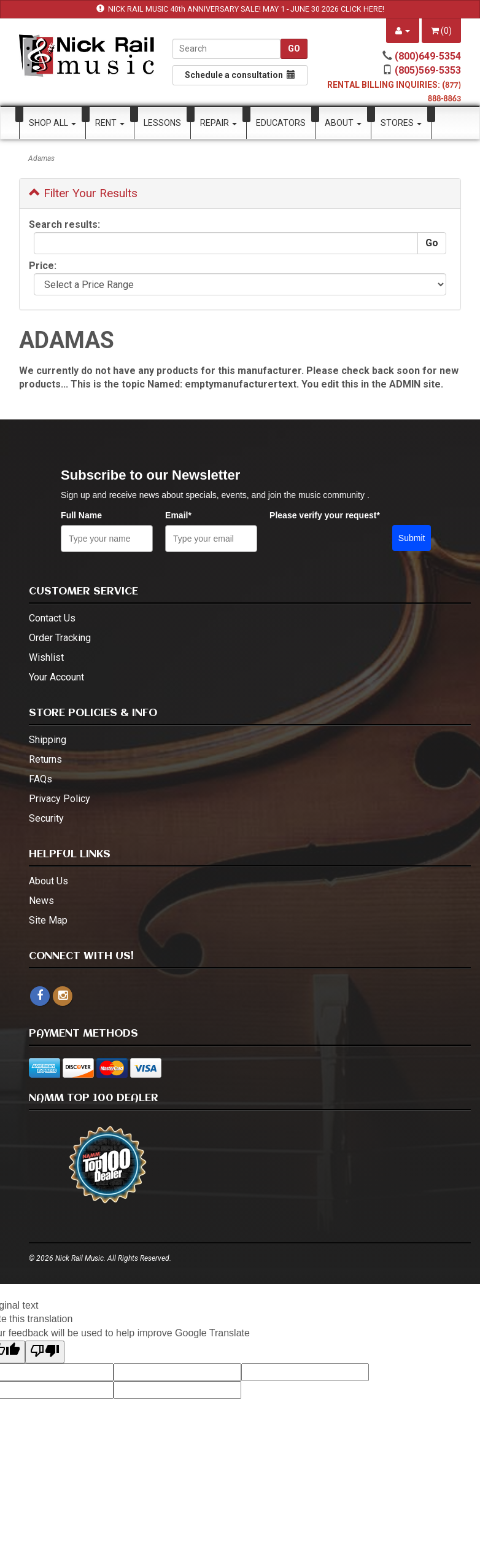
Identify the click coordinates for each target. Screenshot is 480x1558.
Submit (411, 538)
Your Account (56, 677)
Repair (218, 123)
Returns (45, 759)
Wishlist (46, 657)
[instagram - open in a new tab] (62, 996)
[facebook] (40, 996)
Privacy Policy (59, 798)
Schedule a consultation (240, 75)
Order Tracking (60, 638)
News (41, 900)
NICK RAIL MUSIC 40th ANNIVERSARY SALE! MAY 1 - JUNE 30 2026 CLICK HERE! (246, 9)
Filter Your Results (83, 193)
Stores (401, 123)
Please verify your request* (324, 515)
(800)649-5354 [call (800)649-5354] (428, 56)
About (343, 123)
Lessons (162, 123)
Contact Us (52, 618)
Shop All (52, 123)
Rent (110, 123)
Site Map (48, 920)
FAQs (40, 779)
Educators (281, 123)
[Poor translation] (44, 1352)
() (441, 31)
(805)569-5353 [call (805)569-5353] (428, 70)
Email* (178, 515)
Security (46, 818)
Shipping (47, 740)
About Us (48, 881)
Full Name (81, 515)
